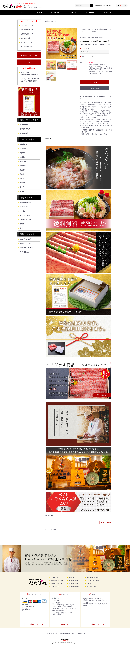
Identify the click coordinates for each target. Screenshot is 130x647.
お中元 (22, 187)
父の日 (22, 174)
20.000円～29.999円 (26, 248)
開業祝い (23, 161)
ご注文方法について (27, 25)
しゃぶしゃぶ (24, 206)
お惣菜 (22, 224)
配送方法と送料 (26, 38)
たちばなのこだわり (56, 12)
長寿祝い (23, 165)
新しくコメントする (106, 522)
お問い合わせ (107, 12)
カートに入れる (94, 82)
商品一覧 (39, 12)
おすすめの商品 (25, 129)
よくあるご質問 (90, 12)
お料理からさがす (74, 586)
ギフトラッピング (26, 42)
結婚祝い (23, 153)
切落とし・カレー (25, 219)
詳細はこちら (34, 624)
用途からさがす (73, 580)
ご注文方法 (73, 12)
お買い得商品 (24, 133)
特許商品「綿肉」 (25, 202)
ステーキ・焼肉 (25, 215)
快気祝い (23, 157)
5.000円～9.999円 (25, 239)
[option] (61, 43)
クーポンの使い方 (26, 47)
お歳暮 (22, 191)
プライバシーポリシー (51, 633)
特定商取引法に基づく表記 (67, 633)
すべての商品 (24, 124)
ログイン (29, 62)
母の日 (22, 178)
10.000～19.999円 (25, 243)
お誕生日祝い (24, 144)
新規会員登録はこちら (29, 55)
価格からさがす (73, 583)
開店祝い (23, 170)
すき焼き (23, 211)
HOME (23, 12)
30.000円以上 (24, 252)
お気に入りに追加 (94, 88)
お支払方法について (27, 34)
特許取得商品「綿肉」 (93, 577)
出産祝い (23, 148)
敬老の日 (23, 183)
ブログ (89, 583)
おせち (22, 228)
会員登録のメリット (27, 29)
